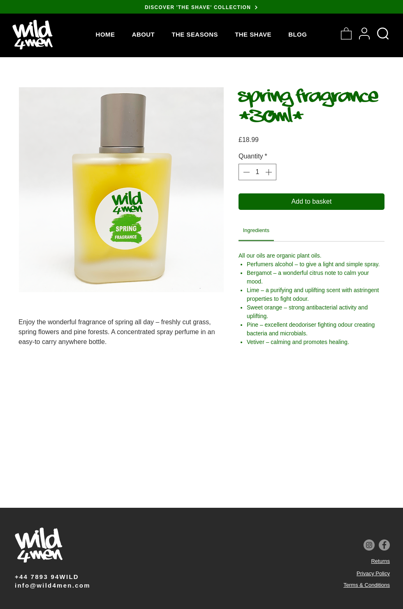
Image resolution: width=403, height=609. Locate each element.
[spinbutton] (257, 172)
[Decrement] (245, 172)
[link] (256, 230)
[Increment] (269, 172)
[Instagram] (369, 545)
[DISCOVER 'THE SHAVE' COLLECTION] (201, 7)
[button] (195, 34)
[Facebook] (384, 545)
